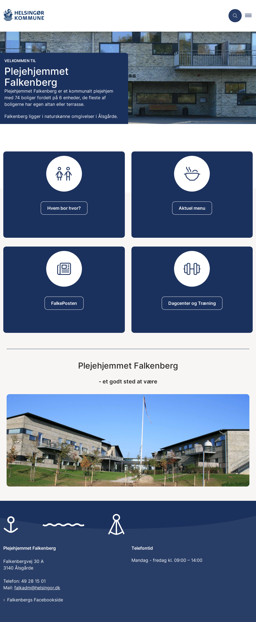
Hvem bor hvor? (64, 208)
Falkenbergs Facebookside (35, 599)
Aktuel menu (192, 208)
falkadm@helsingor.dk (37, 587)
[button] (250, 16)
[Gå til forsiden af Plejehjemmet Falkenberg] (23, 16)
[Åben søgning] (235, 15)
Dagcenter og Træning (192, 303)
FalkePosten (64, 303)
